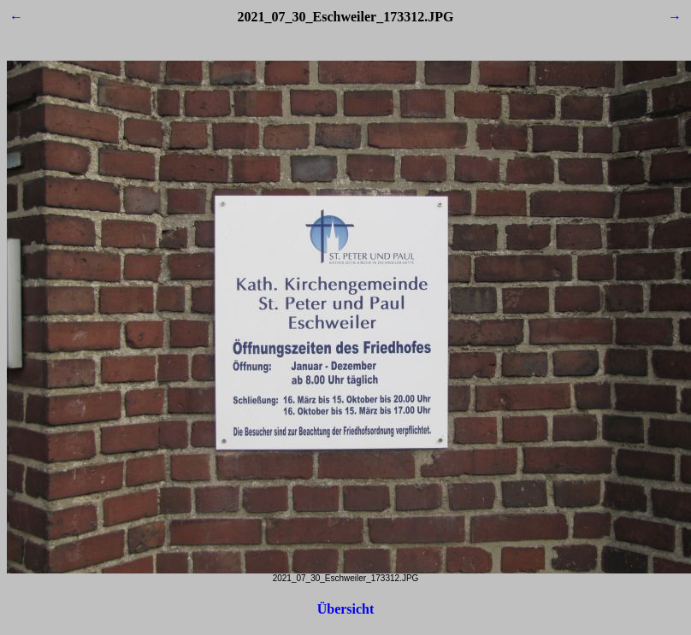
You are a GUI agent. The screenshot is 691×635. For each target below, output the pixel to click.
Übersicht (346, 609)
